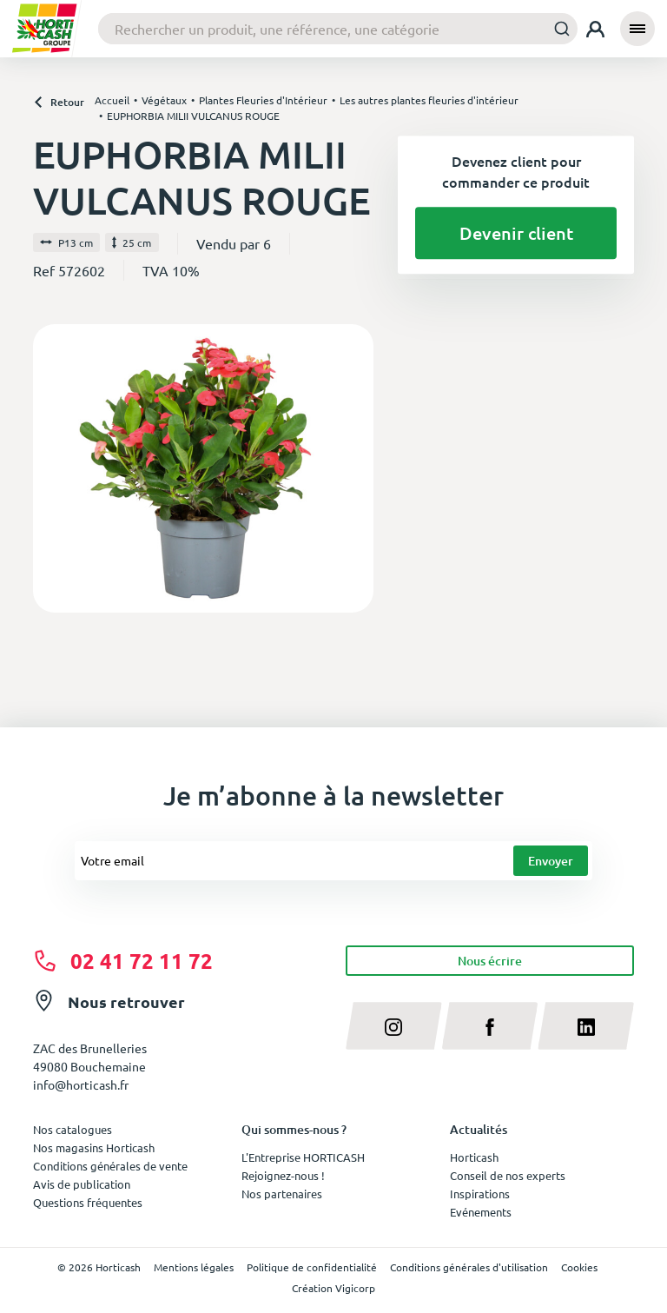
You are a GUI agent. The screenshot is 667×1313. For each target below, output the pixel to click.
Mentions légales (194, 1267)
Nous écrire (490, 960)
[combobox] (338, 28)
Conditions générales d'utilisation (469, 1267)
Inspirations (480, 1193)
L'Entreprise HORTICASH (303, 1157)
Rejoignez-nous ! (283, 1175)
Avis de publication (81, 1184)
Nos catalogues (72, 1129)
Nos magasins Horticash (94, 1147)
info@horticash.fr (81, 1084)
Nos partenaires (281, 1193)
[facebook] (490, 1025)
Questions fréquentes (87, 1202)
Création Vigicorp (333, 1288)
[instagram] (394, 1025)
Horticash (474, 1157)
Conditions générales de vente (110, 1165)
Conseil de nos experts (507, 1175)
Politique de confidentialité (312, 1267)
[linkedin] (586, 1025)
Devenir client (516, 233)
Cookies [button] (579, 1267)
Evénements (481, 1211)
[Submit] (557, 28)
